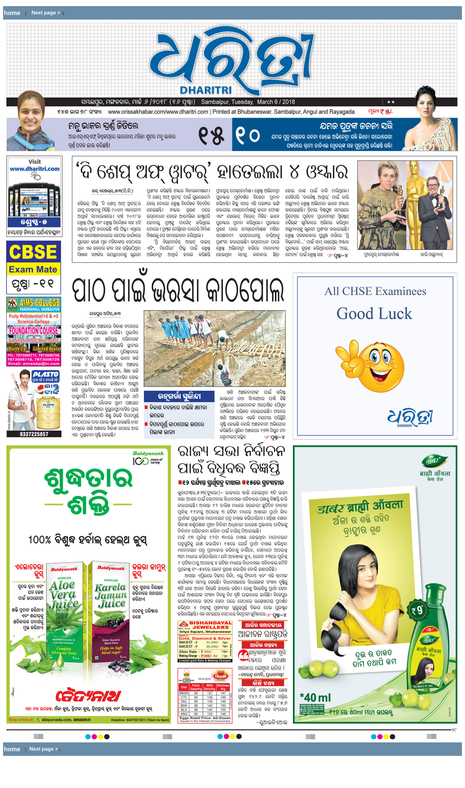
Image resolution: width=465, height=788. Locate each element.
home (12, 12)
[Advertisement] (140, 13)
